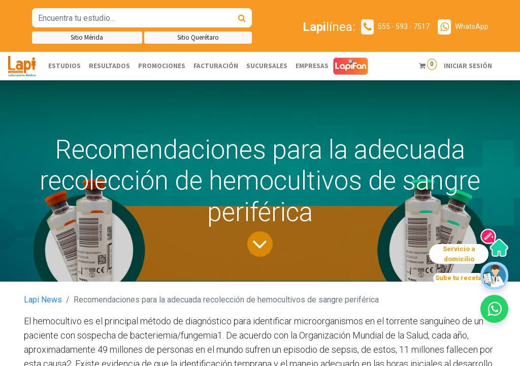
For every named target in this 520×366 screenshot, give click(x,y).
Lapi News (43, 299)
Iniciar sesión (468, 66)
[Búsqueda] (242, 17)
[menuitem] (64, 66)
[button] (494, 309)
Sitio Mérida (87, 37)
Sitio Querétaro (198, 37)
